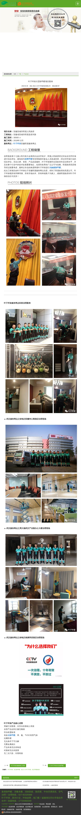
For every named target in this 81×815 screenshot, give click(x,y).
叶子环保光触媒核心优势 (18, 765)
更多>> (76, 777)
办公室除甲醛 (46, 806)
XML (53, 804)
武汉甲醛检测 (36, 769)
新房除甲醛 (37, 806)
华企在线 (42, 804)
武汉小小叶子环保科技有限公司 (24, 804)
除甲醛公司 (54, 806)
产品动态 (26, 74)
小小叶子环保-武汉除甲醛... (57, 765)
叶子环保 (10, 769)
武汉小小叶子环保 (26, 769)
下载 (20, 74)
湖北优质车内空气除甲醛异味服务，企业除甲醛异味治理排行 (20, 781)
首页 (15, 74)
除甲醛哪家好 (27, 809)
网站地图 (48, 804)
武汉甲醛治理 (29, 806)
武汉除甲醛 (17, 769)
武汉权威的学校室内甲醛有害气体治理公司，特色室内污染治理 (60, 781)
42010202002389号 (12, 812)
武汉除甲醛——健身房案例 (50, 785)
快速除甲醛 (19, 809)
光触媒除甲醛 (10, 809)
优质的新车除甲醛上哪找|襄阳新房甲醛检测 (15, 785)
